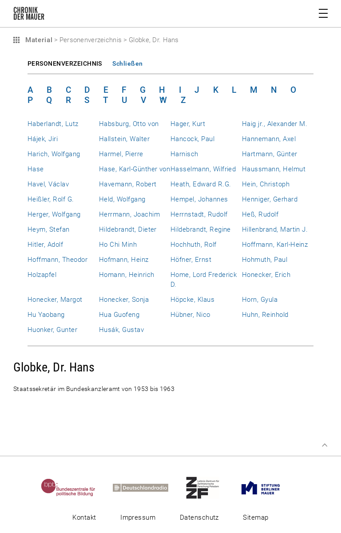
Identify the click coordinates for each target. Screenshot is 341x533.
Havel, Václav (48, 184)
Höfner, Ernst (190, 260)
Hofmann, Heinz (124, 260)
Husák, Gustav (121, 330)
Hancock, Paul (192, 139)
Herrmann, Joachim (129, 214)
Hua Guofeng (119, 315)
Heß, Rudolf (260, 214)
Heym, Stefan (49, 229)
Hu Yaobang (46, 315)
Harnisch (184, 154)
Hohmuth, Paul (264, 260)
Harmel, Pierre (121, 154)
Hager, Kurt (187, 124)
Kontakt (84, 517)
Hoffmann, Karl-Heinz (275, 245)
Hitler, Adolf (45, 245)
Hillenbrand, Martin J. (275, 229)
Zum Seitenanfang (324, 445)
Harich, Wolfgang (54, 154)
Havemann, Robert (128, 184)
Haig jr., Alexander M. (274, 124)
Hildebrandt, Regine (200, 229)
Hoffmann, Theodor (57, 260)
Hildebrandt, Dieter (128, 229)
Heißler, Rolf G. (51, 199)
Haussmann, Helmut (273, 169)
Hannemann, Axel (269, 139)
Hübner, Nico (190, 315)
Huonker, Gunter (52, 330)
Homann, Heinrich (127, 275)
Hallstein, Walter (124, 139)
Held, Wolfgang (122, 199)
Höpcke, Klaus (192, 300)
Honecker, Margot (55, 300)
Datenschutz (199, 517)
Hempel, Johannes (199, 199)
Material (37, 40)
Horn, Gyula (260, 300)
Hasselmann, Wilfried (203, 169)
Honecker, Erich (266, 275)
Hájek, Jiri (43, 139)
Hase (36, 169)
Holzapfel (42, 275)
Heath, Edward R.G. (200, 184)
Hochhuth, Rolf (193, 245)
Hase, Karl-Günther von (134, 169)
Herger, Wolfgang (54, 214)
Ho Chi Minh (118, 245)
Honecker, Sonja (124, 300)
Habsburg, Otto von (129, 124)
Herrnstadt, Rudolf (198, 214)
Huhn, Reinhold (265, 315)
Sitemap (255, 517)
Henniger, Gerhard (269, 199)
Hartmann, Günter (269, 154)
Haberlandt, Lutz (53, 124)
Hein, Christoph (265, 184)
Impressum (137, 517)
